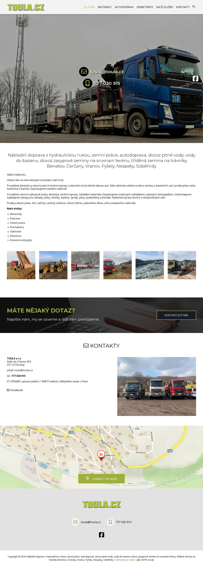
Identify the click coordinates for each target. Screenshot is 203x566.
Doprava (15, 218)
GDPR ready (147, 559)
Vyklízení (15, 231)
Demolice (15, 236)
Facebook (16, 390)
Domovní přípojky (21, 240)
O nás (91, 7)
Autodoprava (124, 7)
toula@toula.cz (107, 71)
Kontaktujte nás (176, 315)
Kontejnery (17, 227)
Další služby (164, 7)
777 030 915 (107, 83)
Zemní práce (144, 7)
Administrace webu (125, 559)
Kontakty (183, 7)
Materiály (105, 7)
